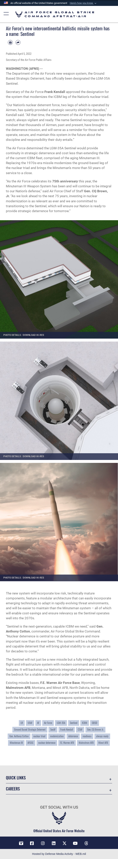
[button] (83, 3)
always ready (102, 736)
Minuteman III (16, 743)
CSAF (80, 729)
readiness (87, 736)
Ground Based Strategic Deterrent (30, 729)
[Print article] (10, 42)
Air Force (48, 723)
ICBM (84, 723)
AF (38, 723)
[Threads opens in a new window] (86, 843)
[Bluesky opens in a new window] (97, 842)
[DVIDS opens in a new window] (21, 843)
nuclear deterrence (46, 743)
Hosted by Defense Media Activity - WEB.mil (59, 853)
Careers (13, 789)
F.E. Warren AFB (67, 743)
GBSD (94, 723)
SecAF (53, 729)
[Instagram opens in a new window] (43, 843)
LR (22, 723)
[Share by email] (18, 42)
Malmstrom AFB (86, 743)
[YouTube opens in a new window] (75, 843)
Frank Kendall (66, 729)
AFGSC (30, 743)
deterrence (73, 736)
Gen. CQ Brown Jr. (95, 729)
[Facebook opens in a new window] (32, 843)
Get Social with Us (59, 807)
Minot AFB (103, 743)
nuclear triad (39, 736)
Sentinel (73, 723)
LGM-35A (61, 723)
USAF (30, 723)
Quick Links (16, 778)
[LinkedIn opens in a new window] (54, 843)
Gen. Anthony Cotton (19, 736)
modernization (57, 736)
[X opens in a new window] (64, 843)
